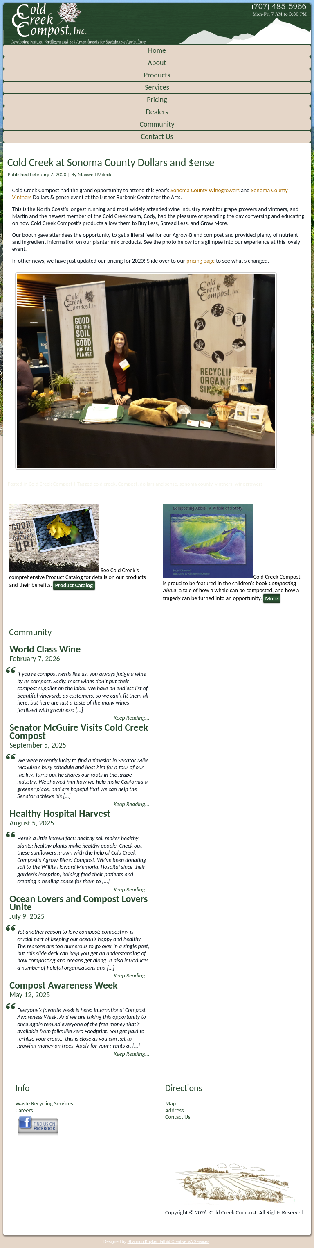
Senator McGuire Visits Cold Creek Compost (78, 731)
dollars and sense (158, 484)
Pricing (157, 99)
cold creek (105, 484)
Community (156, 124)
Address (174, 1110)
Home (157, 50)
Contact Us (157, 136)
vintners (224, 484)
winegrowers (249, 484)
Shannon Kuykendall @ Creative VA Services (168, 1241)
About (157, 62)
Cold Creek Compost (50, 484)
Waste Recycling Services (44, 1103)
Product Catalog (74, 585)
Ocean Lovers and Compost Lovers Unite (78, 903)
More (271, 598)
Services (157, 87)
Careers (24, 1110)
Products (157, 75)
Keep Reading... (131, 717)
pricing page (200, 260)
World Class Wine (45, 649)
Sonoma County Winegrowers (205, 190)
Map (170, 1103)
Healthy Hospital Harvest (59, 813)
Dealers (157, 111)
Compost (127, 484)
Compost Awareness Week (63, 985)
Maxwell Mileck (94, 174)
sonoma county (195, 484)
